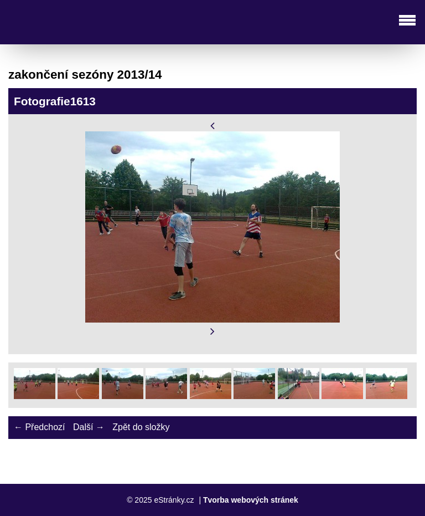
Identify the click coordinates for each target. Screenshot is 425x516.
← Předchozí (39, 427)
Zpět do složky (140, 427)
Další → (89, 427)
